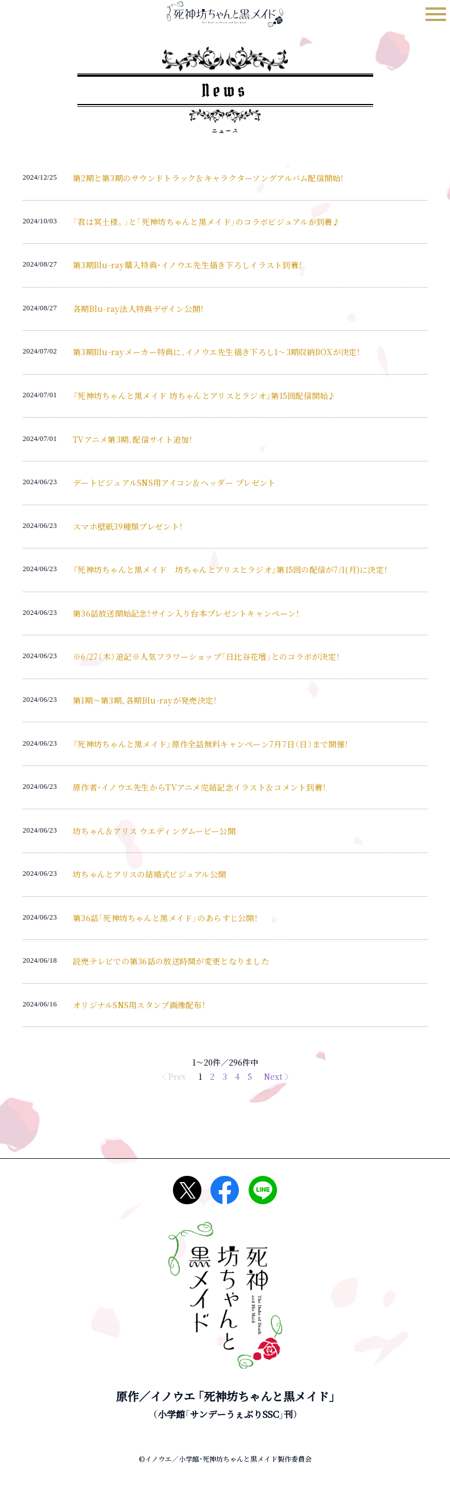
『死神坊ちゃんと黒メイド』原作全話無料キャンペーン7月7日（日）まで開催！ (210, 744)
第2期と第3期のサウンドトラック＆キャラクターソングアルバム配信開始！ (208, 178)
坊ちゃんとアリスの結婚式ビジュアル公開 (149, 874)
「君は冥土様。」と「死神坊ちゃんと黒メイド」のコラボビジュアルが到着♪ (207, 221)
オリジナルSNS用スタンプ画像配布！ (139, 1004)
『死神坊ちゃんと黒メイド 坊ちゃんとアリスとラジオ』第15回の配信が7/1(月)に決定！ (230, 569)
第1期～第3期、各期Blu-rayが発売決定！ (145, 700)
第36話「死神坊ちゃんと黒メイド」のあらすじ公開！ (165, 918)
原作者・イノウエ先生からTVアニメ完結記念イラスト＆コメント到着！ (199, 787)
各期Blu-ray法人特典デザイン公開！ (138, 308)
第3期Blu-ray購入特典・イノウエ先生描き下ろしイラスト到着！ (187, 265)
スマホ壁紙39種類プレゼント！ (128, 526)
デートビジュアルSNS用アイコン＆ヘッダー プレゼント (174, 482)
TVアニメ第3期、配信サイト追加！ (133, 439)
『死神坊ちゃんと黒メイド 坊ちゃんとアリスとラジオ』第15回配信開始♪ (204, 395)
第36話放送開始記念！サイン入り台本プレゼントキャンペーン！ (186, 613)
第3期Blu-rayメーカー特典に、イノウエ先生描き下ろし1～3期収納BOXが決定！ (217, 351)
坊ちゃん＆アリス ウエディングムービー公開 (154, 831)
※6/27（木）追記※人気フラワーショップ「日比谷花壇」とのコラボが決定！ (206, 656)
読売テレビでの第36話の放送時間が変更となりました (171, 961)
